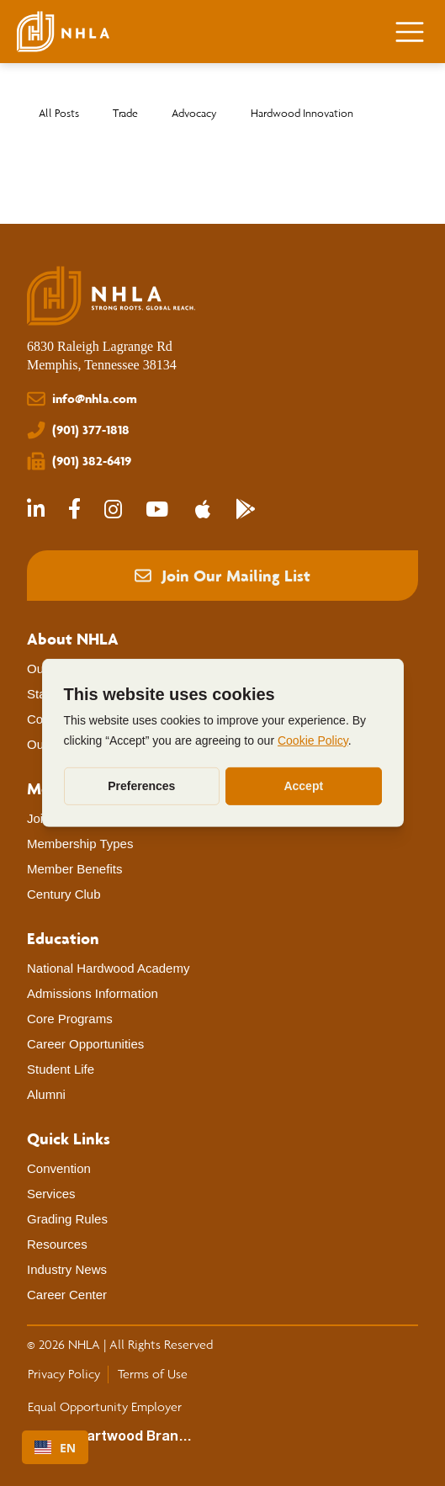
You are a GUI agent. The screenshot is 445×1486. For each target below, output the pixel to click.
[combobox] (55, 1447)
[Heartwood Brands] (129, 1437)
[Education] (63, 938)
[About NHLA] (73, 639)
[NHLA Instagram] (113, 510)
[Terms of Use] (152, 1374)
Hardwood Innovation (302, 113)
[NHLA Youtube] (157, 510)
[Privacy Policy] (63, 1374)
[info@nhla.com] (222, 399)
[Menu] (410, 32)
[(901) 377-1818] (222, 430)
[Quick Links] (68, 1138)
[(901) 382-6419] (222, 461)
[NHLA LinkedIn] (36, 510)
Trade (125, 113)
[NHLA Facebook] (74, 510)
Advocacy (194, 113)
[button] (222, 575)
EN (55, 1448)
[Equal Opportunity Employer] (104, 1407)
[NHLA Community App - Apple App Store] (202, 510)
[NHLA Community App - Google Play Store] (246, 510)
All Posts (59, 113)
